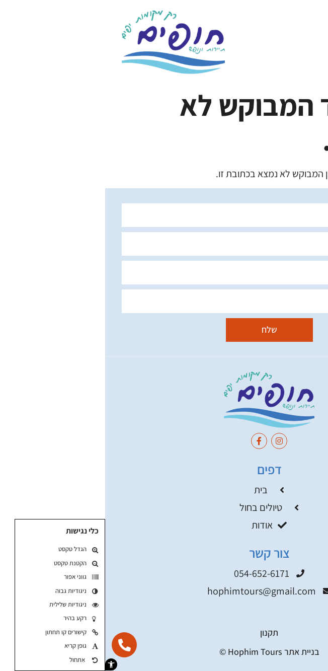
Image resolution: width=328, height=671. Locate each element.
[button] (6, 664)
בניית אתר (196, 651)
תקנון (164, 632)
